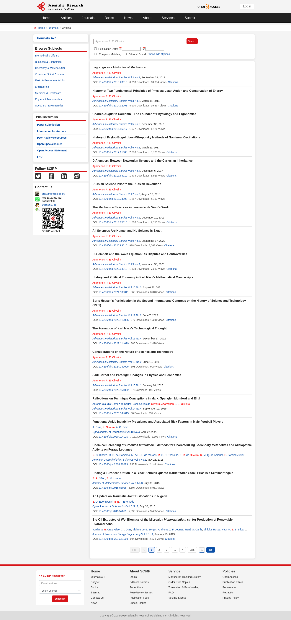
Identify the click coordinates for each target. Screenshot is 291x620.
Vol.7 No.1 (147, 534)
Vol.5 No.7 (132, 506)
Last (191, 549)
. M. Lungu (114, 478)
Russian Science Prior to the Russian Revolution (126, 184)
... (175, 549)
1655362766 (49, 204)
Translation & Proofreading (184, 587)
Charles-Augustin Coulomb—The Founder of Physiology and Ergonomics (144, 114)
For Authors (136, 587)
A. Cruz (96, 427)
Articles (66, 18)
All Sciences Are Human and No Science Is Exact (126, 230)
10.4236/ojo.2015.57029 (113, 511)
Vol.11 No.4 (134, 338)
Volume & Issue (178, 597)
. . (106, 72)
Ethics (133, 576)
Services (168, 18)
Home (46, 18)
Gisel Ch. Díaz (122, 529)
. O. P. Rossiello (168, 455)
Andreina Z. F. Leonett (171, 529)
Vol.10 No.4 (133, 431)
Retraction (228, 592)
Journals (88, 18)
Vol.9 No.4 (134, 264)
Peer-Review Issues (141, 592)
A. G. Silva (122, 427)
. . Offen (98, 478)
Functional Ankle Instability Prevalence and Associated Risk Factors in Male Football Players (157, 421)
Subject (95, 582)
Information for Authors (51, 131)
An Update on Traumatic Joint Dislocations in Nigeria (129, 496)
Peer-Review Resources (52, 137)
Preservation (230, 587)
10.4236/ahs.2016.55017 (113, 128)
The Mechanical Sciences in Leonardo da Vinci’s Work (130, 207)
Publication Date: (108, 48)
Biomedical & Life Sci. (47, 55)
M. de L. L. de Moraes (143, 455)
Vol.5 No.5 (134, 124)
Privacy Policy (231, 597)
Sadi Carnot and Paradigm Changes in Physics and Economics (136, 375)
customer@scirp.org (53, 193)
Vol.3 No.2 (134, 100)
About (147, 18)
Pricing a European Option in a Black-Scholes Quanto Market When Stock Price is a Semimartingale (162, 473)
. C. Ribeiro (99, 455)
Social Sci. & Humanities (49, 105)
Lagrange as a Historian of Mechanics (119, 67)
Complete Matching (110, 54)
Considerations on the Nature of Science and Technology (132, 351)
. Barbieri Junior (234, 455)
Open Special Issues (49, 144)
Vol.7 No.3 (134, 194)
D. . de (189, 455)
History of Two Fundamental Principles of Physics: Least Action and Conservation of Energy (157, 90)
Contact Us (97, 597)
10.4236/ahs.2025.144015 (114, 413)
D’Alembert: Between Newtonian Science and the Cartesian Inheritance (142, 160)
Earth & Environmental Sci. (50, 80)
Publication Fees (139, 597)
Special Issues (138, 602)
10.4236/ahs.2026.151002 (114, 389)
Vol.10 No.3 (134, 287)
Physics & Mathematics (48, 99)
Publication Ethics (233, 582)
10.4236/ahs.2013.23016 (113, 82)
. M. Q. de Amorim (211, 455)
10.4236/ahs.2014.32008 (113, 105)
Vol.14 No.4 (134, 408)
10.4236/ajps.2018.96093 (113, 464)
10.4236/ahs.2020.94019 (113, 268)
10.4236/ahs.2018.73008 (113, 198)
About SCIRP (140, 571)
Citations (173, 82)
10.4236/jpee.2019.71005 (113, 538)
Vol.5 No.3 (137, 483)
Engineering (42, 86)
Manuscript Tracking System (185, 576)
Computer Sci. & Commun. (50, 74)
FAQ (39, 156)
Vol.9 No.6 (140, 459)
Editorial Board (137, 54)
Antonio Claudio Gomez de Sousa (112, 403)
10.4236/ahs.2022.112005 (114, 319)
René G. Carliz (193, 529)
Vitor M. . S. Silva (232, 529)
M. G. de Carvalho (119, 455)
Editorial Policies (139, 582)
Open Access (230, 576)
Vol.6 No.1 (134, 147)
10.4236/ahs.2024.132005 (114, 366)
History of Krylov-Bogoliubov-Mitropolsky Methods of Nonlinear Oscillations (146, 137)
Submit (190, 18)
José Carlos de (146, 403)
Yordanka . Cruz (102, 529)
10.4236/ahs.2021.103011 (114, 292)
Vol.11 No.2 (134, 315)
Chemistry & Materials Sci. (50, 68)
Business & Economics (48, 61)
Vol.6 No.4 (134, 170)
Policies (229, 571)
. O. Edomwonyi (102, 501)
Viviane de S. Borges (145, 529)
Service (174, 571)
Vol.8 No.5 (134, 217)
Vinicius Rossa (211, 529)
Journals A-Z (98, 576)
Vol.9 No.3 (134, 240)
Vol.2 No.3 (134, 77)
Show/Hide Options (159, 54)
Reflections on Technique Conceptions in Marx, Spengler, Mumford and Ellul (146, 398)
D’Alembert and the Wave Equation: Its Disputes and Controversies (139, 254)
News (128, 18)
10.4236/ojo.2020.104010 (113, 436)
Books (109, 18)
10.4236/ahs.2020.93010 (113, 245)
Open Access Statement (52, 150)
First (134, 549)
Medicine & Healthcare (48, 93)
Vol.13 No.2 (134, 361)
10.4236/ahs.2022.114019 (114, 343)
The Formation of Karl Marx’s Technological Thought (129, 328)
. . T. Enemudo (124, 501)
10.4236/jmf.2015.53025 (113, 487)
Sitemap (95, 592)
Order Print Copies (179, 582)
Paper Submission (48, 124)
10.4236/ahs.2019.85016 (113, 222)
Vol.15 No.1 (134, 385)
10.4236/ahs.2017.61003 (113, 152)
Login (247, 6)
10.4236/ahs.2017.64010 (113, 175)
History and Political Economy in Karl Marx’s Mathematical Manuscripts (142, 277)
